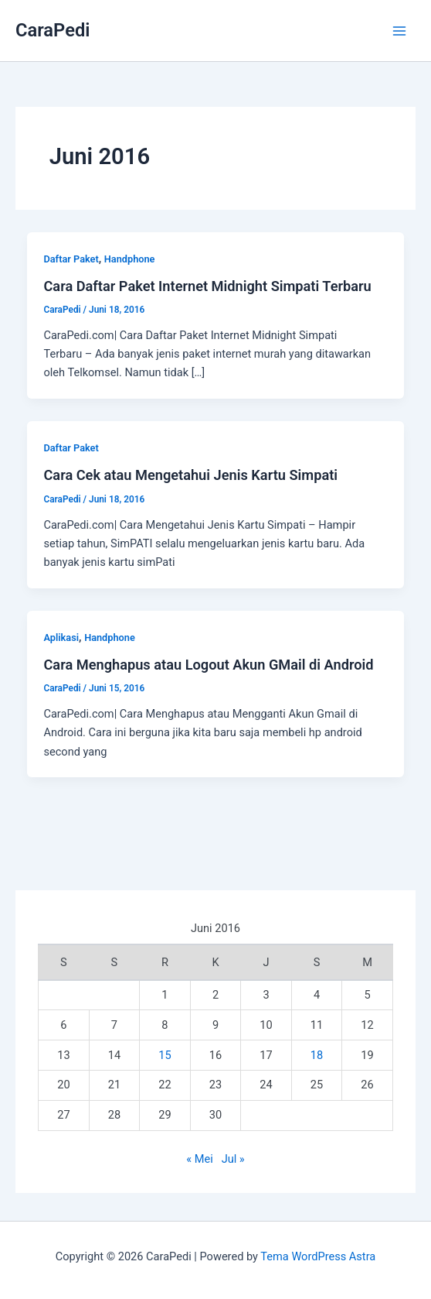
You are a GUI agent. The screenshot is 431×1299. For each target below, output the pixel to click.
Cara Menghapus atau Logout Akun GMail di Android (208, 664)
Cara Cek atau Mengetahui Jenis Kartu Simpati (190, 475)
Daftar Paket (70, 259)
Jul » (233, 1159)
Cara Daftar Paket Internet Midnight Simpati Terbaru (207, 286)
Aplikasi (61, 637)
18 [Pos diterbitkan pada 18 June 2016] (317, 1055)
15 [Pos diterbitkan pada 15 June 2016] (164, 1055)
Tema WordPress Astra (317, 1256)
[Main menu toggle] (399, 31)
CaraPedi (52, 30)
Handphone (129, 259)
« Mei (199, 1159)
